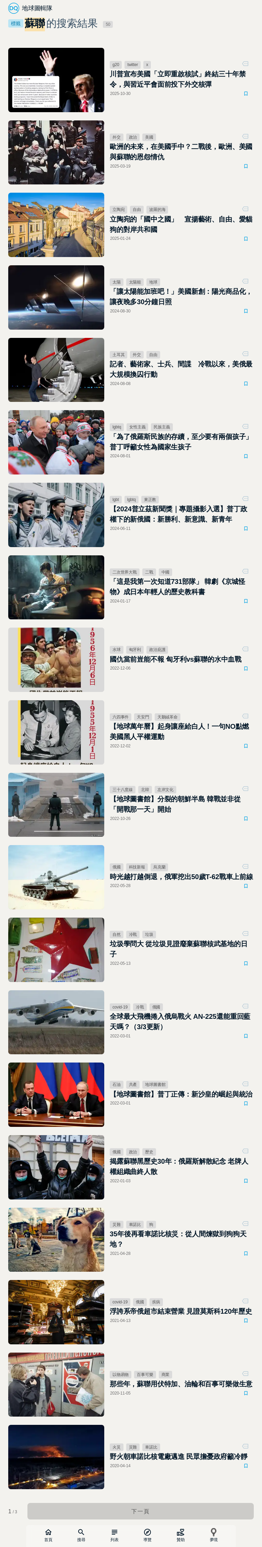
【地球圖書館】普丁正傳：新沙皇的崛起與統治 (181, 1094)
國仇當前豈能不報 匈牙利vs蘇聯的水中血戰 (175, 659)
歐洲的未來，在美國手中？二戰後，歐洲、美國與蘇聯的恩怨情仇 (181, 152)
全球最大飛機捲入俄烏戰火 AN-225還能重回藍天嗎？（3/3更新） (180, 1022)
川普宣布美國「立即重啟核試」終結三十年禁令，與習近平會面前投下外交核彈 (178, 79)
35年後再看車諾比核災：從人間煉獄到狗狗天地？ (178, 1239)
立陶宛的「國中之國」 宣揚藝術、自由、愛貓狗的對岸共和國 (181, 224)
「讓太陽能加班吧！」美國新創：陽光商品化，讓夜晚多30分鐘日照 (181, 297)
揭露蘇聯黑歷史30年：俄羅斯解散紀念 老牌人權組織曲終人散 (179, 1166)
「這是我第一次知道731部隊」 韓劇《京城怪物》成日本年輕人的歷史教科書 (177, 587)
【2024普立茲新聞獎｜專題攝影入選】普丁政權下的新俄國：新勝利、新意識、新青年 (178, 514)
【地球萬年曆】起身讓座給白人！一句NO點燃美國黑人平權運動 (179, 731)
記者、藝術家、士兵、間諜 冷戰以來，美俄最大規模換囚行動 (181, 369)
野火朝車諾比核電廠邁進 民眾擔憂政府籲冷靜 (179, 1456)
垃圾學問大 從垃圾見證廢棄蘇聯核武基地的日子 (179, 949)
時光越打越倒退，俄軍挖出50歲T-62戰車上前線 (181, 877)
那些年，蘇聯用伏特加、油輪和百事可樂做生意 (181, 1384)
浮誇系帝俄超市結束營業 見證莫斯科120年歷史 (181, 1311)
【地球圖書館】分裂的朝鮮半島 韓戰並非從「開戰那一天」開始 (175, 804)
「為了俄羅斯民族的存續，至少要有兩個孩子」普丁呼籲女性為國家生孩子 (181, 442)
